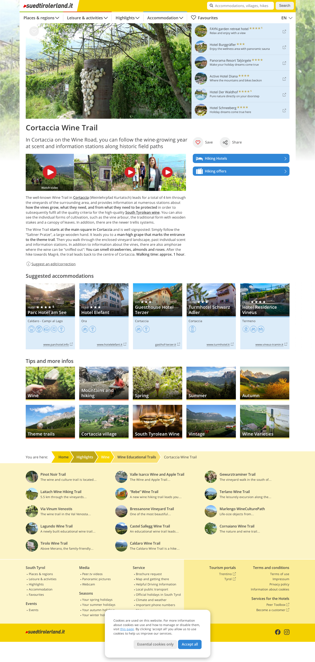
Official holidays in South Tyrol (158, 594)
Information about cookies (270, 589)
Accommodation (162, 17)
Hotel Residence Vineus (265, 316)
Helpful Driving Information (156, 584)
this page (127, 629)
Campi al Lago (52, 321)
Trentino (227, 574)
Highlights (125, 17)
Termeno (248, 321)
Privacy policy (279, 584)
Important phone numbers (155, 605)
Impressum (281, 579)
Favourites (204, 17)
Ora (84, 321)
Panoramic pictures (96, 579)
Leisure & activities (85, 17)
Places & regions (39, 17)
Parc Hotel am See (50, 316)
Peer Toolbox (277, 605)
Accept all (190, 644)
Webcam (88, 584)
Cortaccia (142, 321)
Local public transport (152, 589)
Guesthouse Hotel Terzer (157, 316)
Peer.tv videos (92, 574)
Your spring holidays (97, 599)
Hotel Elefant (104, 316)
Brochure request (149, 574)
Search (284, 5)
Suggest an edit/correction (51, 264)
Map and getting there (152, 579)
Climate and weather (151, 600)
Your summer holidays (98, 605)
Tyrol (230, 579)
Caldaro (33, 321)
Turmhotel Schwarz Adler (211, 316)
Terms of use (279, 574)
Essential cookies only (155, 644)
